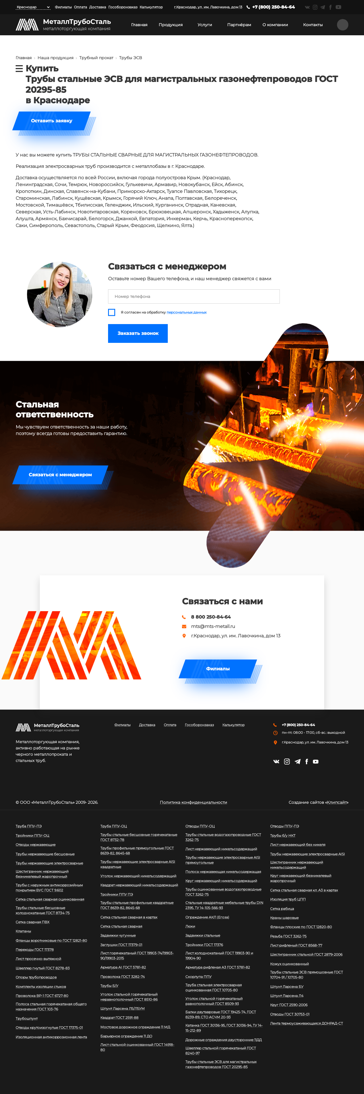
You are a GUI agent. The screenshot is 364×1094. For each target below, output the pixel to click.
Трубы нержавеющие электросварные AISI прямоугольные (222, 860)
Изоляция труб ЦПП (288, 899)
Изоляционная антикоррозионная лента (51, 1037)
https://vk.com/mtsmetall (307, 7)
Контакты (313, 24)
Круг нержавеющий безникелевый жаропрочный (300, 878)
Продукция (171, 24)
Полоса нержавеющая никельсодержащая (223, 872)
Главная (139, 24)
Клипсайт (337, 802)
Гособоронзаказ (122, 7)
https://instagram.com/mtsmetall (315, 7)
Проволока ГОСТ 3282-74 (122, 976)
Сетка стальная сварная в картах (128, 917)
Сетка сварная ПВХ (32, 922)
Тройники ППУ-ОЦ (32, 835)
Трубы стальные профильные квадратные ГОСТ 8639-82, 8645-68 (136, 905)
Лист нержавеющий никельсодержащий (221, 849)
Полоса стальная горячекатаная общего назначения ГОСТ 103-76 (51, 1006)
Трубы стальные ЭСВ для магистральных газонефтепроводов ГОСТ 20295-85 (221, 1064)
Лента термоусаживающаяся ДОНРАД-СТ (306, 1023)
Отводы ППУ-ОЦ (200, 826)
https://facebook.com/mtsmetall (330, 7)
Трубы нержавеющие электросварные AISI (307, 854)
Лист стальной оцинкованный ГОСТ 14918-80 (137, 1047)
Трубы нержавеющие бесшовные (45, 854)
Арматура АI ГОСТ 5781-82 (123, 967)
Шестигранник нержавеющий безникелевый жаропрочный (42, 874)
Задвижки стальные (202, 935)
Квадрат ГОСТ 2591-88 (119, 1017)
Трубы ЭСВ (130, 57)
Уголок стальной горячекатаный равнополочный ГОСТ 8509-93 (214, 1001)
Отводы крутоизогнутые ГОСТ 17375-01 (49, 1027)
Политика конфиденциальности (193, 802)
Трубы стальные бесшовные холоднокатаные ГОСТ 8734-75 (43, 910)
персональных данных (186, 312)
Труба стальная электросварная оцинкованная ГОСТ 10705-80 (213, 987)
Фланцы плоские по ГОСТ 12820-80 (301, 927)
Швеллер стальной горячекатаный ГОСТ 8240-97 (220, 1050)
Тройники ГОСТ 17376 (204, 945)
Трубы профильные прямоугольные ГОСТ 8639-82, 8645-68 (137, 850)
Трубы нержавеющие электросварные (49, 863)
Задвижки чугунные (118, 935)
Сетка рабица (282, 908)
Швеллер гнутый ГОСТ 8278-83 (43, 968)
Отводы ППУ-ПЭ (284, 826)
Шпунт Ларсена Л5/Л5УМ (122, 1008)
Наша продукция (55, 57)
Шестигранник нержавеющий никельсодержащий (296, 865)
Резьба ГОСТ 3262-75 (288, 936)
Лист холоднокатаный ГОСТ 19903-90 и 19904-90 (219, 955)
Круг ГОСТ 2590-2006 (288, 1005)
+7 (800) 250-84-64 (273, 7)
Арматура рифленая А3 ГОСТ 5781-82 (217, 967)
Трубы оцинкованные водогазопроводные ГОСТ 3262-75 (223, 892)
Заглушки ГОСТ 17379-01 (121, 945)
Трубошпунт (27, 1018)
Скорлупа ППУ (198, 976)
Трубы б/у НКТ (282, 835)
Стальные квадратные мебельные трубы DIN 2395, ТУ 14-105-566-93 (224, 905)
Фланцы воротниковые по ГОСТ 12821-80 (51, 940)
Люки (190, 926)
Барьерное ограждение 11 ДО (126, 1036)
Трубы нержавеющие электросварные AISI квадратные (137, 864)
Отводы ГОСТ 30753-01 (289, 1014)
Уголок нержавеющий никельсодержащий (138, 876)
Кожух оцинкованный (289, 964)
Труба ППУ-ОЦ (113, 826)
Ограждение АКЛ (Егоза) (207, 917)
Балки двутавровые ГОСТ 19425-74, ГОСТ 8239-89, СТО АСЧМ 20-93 (220, 1014)
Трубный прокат (96, 57)
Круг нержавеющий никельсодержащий (221, 881)
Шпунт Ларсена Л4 (286, 996)
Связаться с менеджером (60, 474)
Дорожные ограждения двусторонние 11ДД (223, 1040)
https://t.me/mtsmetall (322, 7)
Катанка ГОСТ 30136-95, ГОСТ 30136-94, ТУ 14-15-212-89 (224, 1028)
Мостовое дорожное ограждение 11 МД (135, 1027)
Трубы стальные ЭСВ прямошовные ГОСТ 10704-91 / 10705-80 (306, 974)
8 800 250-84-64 (211, 617)
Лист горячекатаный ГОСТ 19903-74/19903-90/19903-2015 (137, 955)
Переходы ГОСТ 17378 (35, 949)
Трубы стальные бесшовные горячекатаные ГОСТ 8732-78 (138, 837)
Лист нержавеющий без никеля (297, 844)
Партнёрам (239, 24)
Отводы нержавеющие (35, 844)
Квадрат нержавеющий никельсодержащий (139, 885)
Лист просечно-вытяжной (38, 959)
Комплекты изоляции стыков (41, 986)
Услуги (205, 24)
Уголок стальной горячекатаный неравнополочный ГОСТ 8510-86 (129, 997)
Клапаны (23, 931)
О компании (275, 24)
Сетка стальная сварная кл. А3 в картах (304, 890)
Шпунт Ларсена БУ (286, 986)
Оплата (80, 7)
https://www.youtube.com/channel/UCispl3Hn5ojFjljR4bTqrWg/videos (338, 7)
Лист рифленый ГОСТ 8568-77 (296, 945)
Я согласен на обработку (163, 312)
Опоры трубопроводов (36, 977)
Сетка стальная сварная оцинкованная (50, 899)
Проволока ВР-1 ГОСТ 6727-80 (42, 996)
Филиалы (63, 7)
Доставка (97, 7)
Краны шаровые (284, 918)
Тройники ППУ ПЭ (116, 894)
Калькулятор (151, 7)
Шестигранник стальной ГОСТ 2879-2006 (306, 954)
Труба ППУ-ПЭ (29, 826)
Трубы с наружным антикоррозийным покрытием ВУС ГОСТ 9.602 (49, 887)
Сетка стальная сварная (121, 926)
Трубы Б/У (109, 986)
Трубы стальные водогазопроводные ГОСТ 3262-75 (223, 837)
